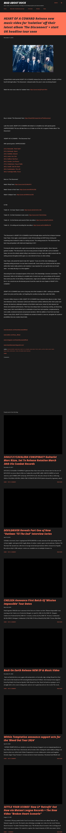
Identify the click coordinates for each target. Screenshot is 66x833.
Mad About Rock (15, 3)
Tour (17, 351)
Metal (40, 349)
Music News (51, 349)
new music (12, 351)
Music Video (7, 351)
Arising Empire (10, 349)
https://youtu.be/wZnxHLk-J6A (33, 210)
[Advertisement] (33, 400)
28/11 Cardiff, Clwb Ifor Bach (12, 166)
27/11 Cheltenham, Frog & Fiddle (13, 164)
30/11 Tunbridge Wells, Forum (12, 171)
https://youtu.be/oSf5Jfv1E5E (28, 189)
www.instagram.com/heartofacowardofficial (16, 340)
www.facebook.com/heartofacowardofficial (15, 329)
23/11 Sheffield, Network (11, 154)
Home (5, 8)
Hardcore (17, 349)
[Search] (56, 3)
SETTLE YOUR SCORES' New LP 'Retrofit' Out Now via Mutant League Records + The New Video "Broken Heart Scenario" (30, 810)
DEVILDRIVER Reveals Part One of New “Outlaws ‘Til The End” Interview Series (28, 532)
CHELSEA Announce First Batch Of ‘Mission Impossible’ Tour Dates (30, 602)
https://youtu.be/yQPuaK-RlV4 (38, 89)
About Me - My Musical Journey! (17, 8)
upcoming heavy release (24, 351)
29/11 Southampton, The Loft (12, 169)
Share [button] (5, 353)
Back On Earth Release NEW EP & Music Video (31, 670)
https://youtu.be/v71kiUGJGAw (37, 215)
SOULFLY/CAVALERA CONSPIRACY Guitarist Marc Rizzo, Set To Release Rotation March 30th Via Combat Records (30, 460)
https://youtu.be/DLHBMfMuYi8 (42, 225)
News (44, 8)
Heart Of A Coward (25, 349)
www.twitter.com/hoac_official (12, 335)
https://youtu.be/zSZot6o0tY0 (23, 184)
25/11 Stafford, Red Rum (11, 159)
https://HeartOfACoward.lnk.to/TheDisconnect (38, 118)
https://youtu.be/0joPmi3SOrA (44, 220)
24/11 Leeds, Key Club (10, 156)
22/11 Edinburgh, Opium (11, 151)
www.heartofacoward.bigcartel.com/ (14, 345)
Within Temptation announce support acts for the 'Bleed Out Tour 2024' (32, 738)
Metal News (45, 349)
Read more (59, 482)
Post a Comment (12, 482)
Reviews (38, 8)
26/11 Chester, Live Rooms (11, 161)
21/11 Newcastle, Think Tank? (12, 148)
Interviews (30, 8)
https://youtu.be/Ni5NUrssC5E (25, 194)
